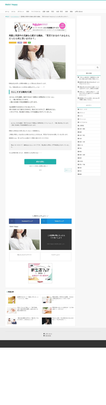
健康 (80, 132)
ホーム (7, 11)
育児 (52, 11)
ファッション (82, 119)
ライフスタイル (35, 11)
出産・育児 (59, 11)
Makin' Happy (11, 4)
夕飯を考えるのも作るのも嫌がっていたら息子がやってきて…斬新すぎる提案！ (89, 87)
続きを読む (40, 161)
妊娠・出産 (82, 141)
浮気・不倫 (82, 164)
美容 (27, 11)
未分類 (81, 161)
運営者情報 (48, 335)
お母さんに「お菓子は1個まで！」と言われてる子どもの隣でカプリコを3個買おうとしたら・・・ (89, 93)
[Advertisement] (40, 194)
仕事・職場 (82, 128)
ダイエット (21, 11)
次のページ (68, 170)
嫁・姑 (25, 42)
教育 (80, 158)
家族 (71, 11)
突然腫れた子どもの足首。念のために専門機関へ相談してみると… (89, 99)
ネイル (13, 11)
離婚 (80, 174)
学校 (80, 148)
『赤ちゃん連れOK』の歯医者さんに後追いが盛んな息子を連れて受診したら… (89, 78)
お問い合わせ (79, 11)
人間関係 (20, 42)
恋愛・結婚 (46, 11)
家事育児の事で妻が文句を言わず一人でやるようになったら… (89, 83)
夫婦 (66, 11)
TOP (7, 16)
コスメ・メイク (83, 109)
